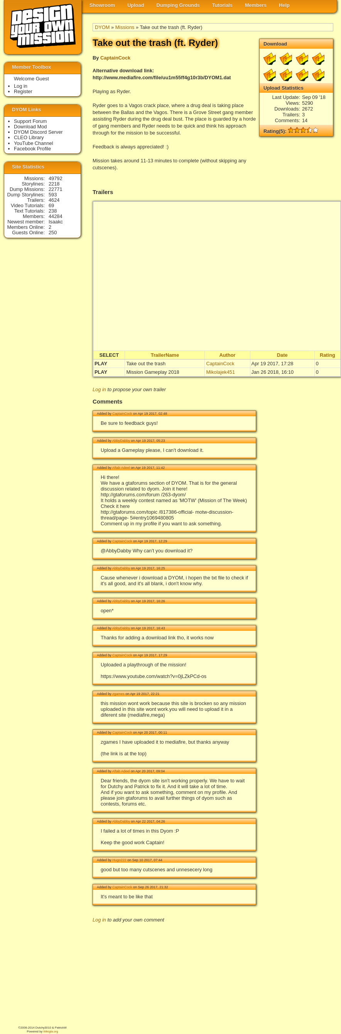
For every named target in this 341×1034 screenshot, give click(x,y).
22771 (55, 189)
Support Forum (30, 121)
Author (227, 355)
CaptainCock (115, 58)
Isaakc (56, 222)
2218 (54, 184)
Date (282, 355)
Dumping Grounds (178, 5)
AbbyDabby (121, 441)
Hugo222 (119, 860)
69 (51, 205)
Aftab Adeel (121, 468)
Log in (99, 389)
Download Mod (30, 126)
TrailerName (165, 355)
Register (23, 91)
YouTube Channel (33, 143)
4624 (54, 200)
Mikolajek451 (220, 372)
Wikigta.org (50, 1031)
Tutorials (222, 5)
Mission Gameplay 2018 (152, 372)
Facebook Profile (32, 149)
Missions (125, 27)
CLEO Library (29, 137)
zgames (118, 694)
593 (53, 195)
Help (284, 5)
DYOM (102, 27)
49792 (55, 178)
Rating (327, 355)
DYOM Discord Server (38, 132)
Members (256, 5)
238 (53, 211)
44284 (55, 216)
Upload (135, 5)
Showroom (102, 5)
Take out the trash (145, 363)
